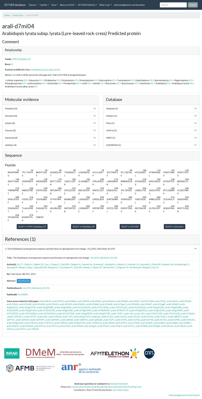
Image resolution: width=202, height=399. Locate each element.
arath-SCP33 (160, 319)
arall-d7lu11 (172, 301)
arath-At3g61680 (64, 310)
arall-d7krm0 (180, 326)
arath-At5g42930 (83, 313)
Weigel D (146, 267)
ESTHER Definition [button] (87, 5)
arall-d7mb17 (13, 326)
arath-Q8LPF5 (175, 316)
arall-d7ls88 (141, 326)
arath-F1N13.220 (154, 313)
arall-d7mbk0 (93, 304)
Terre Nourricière (121, 390)
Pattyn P (29, 264)
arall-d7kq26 (33, 329)
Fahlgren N (75, 264)
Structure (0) (11, 115)
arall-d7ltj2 (160, 301)
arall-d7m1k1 (39, 304)
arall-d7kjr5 (116, 326)
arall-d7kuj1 (95, 301)
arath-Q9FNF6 (52, 319)
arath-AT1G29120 (81, 307)
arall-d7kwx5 (109, 301)
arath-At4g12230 (15, 323)
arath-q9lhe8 (67, 319)
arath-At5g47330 (101, 313)
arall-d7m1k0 (25, 304)
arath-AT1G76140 (118, 307)
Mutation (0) (11, 108)
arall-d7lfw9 (77, 326)
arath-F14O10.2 (15, 316)
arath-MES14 (31, 323)
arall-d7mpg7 (159, 304)
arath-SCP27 (30, 316)
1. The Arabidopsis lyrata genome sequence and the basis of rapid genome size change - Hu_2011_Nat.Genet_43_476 (60, 248)
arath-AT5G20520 (47, 313)
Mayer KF (97, 267)
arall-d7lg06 (172, 323)
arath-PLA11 (107, 316)
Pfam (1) (110, 123)
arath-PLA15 (147, 316)
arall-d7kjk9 (70, 301)
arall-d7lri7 (20, 329)
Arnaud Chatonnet (119, 383)
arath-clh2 (139, 313)
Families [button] (43, 5)
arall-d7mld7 (146, 304)
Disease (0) (10, 130)
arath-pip (96, 316)
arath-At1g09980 (45, 307)
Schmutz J (87, 267)
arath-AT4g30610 (138, 310)
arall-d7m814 (79, 304)
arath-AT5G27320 (65, 313)
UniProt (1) (111, 130)
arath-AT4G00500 (101, 310)
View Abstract (24, 281)
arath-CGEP (117, 313)
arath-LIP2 (67, 316)
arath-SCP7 (108, 319)
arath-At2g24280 (173, 307)
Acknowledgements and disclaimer (129, 5)
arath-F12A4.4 (188, 313)
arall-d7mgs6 (90, 326)
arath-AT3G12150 (46, 310)
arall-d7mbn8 (106, 304)
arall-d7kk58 (83, 301)
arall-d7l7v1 (129, 326)
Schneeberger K (181, 264)
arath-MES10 (61, 323)
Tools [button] (53, 5)
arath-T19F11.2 (45, 323)
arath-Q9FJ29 (22, 319)
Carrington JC (66, 267)
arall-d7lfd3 (133, 323)
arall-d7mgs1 (120, 304)
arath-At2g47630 (28, 310)
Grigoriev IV (123, 267)
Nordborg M (135, 267)
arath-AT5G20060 (28, 313)
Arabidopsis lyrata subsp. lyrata (45, 69)
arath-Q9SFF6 (81, 319)
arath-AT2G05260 (137, 307)
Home (7, 15)
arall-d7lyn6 (12, 304)
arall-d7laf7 (134, 301)
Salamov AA (167, 264)
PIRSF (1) (110, 137)
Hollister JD (133, 264)
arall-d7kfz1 (58, 301)
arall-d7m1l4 (66, 304)
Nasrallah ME (40, 267)
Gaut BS (78, 267)
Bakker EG (38, 264)
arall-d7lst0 (64, 326)
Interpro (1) (111, 115)
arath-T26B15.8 (93, 323)
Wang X (22, 267)
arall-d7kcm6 (167, 326)
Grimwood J (98, 264)
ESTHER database (14, 4)
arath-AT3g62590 (82, 310)
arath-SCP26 (134, 319)
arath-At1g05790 (27, 307)
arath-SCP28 (147, 319)
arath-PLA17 (161, 316)
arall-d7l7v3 (52, 326)
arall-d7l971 (121, 323)
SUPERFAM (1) (113, 145)
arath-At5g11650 (156, 310)
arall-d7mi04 (133, 304)
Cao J (47, 264)
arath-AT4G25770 (119, 310)
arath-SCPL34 (187, 319)
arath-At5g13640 (174, 310)
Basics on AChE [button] (67, 5)
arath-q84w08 (95, 319)
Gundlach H (110, 264)
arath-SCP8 (121, 319)
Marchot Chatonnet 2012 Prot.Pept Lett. (123, 386)
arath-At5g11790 (76, 323)
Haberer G (121, 264)
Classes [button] (32, 5)
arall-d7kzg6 (154, 326)
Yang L (30, 267)
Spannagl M (12, 267)
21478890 (23, 294)
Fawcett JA (87, 264)
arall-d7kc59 (45, 301)
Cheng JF (55, 264)
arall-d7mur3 (104, 326)
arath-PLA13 (134, 316)
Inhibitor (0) (10, 145)
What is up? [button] (104, 5)
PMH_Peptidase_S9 (22, 59)
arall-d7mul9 (173, 304)
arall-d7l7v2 (40, 326)
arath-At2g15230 (155, 307)
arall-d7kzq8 (122, 301)
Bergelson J (53, 267)
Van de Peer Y (109, 267)
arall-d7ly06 (185, 301)
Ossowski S (145, 264)
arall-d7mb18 (26, 326)
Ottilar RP (156, 264)
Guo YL (155, 267)
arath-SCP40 (174, 319)
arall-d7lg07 (185, 323)
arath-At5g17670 (82, 316)
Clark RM (65, 264)
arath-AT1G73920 (100, 307)
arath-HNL (42, 316)
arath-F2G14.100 (171, 313)
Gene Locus (18, 15)
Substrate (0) (11, 137)
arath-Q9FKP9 (37, 319)
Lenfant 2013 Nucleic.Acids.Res (86, 386)
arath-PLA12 (121, 316)
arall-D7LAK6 (147, 301)
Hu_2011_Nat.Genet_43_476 (104, 257)
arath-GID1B (55, 316)
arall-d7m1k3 (52, 304)
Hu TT (20, 264)
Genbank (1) (112, 108)
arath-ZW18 (108, 323)
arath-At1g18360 (63, 307)
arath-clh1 (128, 313)
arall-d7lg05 (159, 323)
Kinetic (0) (10, 123)
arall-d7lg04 (146, 323)
